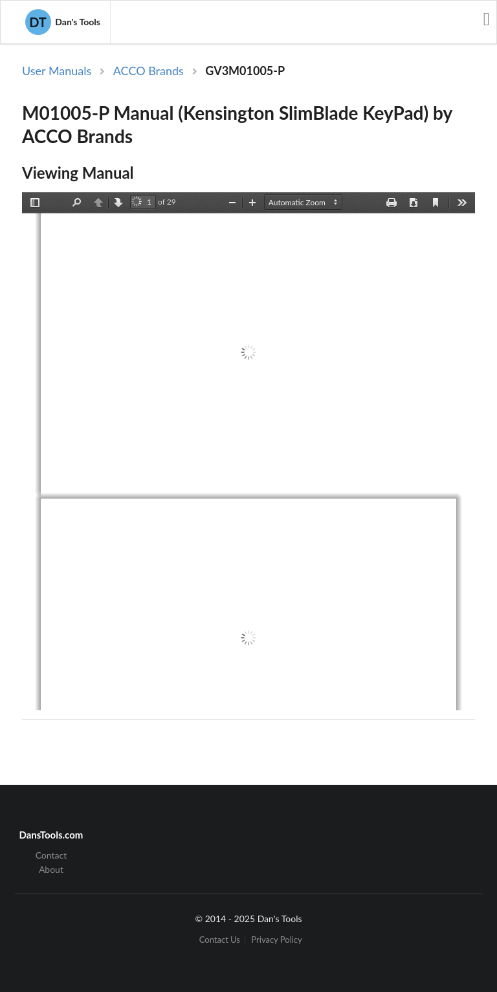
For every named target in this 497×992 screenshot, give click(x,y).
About (51, 869)
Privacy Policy (276, 940)
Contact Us (219, 940)
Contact (51, 855)
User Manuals (56, 70)
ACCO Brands (148, 70)
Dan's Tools (62, 22)
